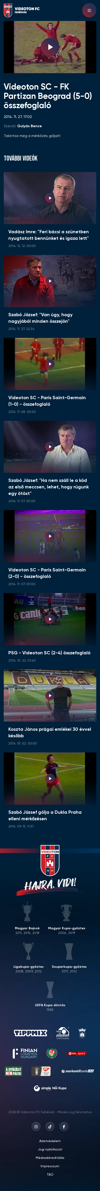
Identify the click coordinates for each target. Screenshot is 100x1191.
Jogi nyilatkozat (50, 1149)
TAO (50, 1174)
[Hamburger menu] (89, 10)
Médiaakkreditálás (50, 1158)
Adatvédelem (50, 1141)
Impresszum (50, 1166)
